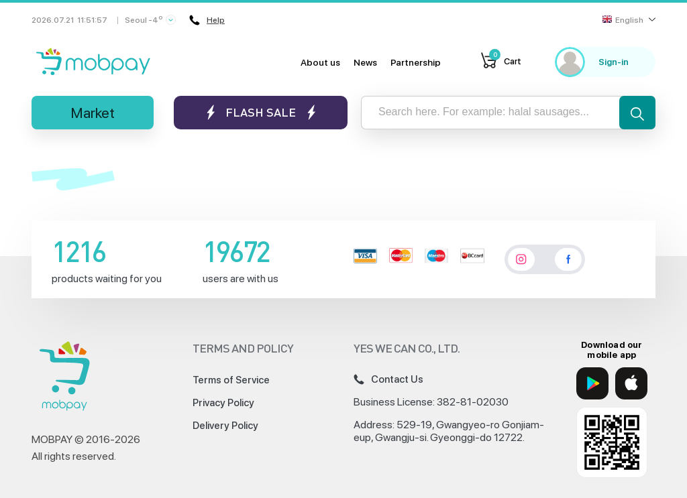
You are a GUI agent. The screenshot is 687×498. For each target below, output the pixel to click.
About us (320, 62)
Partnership (415, 62)
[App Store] (631, 383)
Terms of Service (231, 380)
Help (207, 20)
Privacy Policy (223, 403)
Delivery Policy (225, 426)
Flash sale (260, 112)
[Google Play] (592, 383)
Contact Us (388, 379)
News (365, 62)
